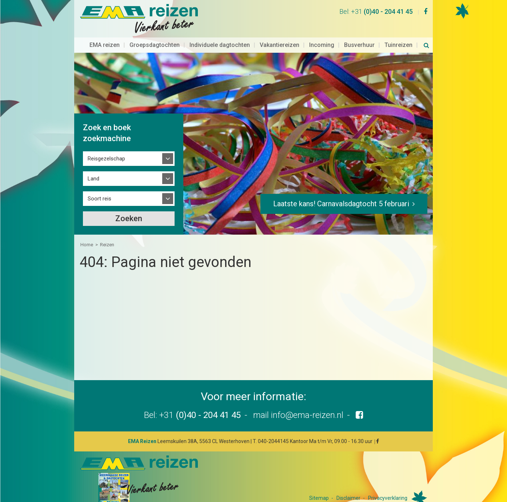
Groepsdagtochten (154, 42)
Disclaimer (348, 491)
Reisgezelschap (106, 156)
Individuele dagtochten (219, 42)
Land (93, 176)
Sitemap (319, 491)
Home (86, 242)
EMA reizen (104, 42)
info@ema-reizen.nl (307, 412)
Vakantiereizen (279, 42)
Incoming (321, 42)
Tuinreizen (398, 42)
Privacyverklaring (387, 491)
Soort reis (99, 196)
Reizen (107, 242)
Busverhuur (359, 42)
